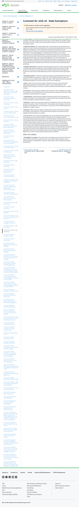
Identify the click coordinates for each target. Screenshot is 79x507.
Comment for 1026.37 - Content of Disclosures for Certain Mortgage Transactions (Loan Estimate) (11, 277)
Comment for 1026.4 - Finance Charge (11, 107)
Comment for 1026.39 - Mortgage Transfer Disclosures (11, 290)
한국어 (51, 1)
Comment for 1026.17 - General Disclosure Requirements (9, 170)
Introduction (7, 87)
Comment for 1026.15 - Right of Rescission (11, 161)
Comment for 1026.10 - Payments (9, 136)
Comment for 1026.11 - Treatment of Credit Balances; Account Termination (11, 141)
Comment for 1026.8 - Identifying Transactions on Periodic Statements (10, 126)
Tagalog (54, 1)
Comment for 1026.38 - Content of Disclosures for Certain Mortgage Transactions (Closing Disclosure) (11, 284)
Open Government (6, 492)
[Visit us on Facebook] (3, 476)
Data (3, 490)
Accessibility (30, 490)
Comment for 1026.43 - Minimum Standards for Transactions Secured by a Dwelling (10, 312)
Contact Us (14, 472)
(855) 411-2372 (74, 1)
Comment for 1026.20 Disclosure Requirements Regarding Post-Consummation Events (10, 187)
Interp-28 (31, 149)
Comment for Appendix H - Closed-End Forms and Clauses (10, 435)
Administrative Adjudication (34, 486)
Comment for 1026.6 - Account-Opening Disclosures (11, 116)
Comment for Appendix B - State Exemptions (10, 397)
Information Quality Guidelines (10, 494)
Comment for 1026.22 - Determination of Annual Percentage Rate (10, 198)
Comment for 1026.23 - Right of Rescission (11, 203)
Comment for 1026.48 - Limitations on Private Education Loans (9, 328)
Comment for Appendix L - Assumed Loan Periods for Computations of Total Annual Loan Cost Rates (11, 457)
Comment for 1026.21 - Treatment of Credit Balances (11, 193)
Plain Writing (30, 488)
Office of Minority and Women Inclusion (37, 483)
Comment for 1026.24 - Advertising (9, 207)
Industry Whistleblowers (43, 472)
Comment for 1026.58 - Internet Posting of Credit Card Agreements (11, 373)
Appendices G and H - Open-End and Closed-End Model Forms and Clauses (10, 430)
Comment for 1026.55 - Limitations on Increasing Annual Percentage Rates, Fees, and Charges (10, 354)
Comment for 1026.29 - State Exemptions (11, 230)
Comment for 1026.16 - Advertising (9, 165)
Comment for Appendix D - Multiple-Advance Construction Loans (10, 408)
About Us (5, 472)
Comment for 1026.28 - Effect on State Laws (11, 226)
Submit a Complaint (71, 5)
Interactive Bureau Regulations (10, 16)
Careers (22, 472)
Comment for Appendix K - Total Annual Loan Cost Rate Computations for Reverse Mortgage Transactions (10, 449)
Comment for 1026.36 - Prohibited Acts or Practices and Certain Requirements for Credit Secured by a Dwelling (11, 270)
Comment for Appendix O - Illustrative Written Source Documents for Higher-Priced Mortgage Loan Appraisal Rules (11, 464)
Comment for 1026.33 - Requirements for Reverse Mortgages (10, 250)
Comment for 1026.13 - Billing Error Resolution (11, 151)
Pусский (58, 1)
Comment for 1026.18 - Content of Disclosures (9, 175)
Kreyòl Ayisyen (67, 1)
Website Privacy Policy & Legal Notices (12, 488)
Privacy (4, 486)
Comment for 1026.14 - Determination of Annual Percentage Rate (10, 156)
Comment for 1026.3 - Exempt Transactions (11, 103)
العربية (62, 1)
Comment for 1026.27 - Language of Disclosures (9, 222)
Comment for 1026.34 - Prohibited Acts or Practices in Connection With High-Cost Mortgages (11, 257)
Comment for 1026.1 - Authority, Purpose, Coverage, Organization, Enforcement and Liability (11, 92)
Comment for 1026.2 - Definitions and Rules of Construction (9, 98)
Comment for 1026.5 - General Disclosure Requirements (11, 112)
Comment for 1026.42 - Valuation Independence (10, 306)
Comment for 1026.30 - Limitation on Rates (9, 235)
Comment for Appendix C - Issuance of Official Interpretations (10, 402)
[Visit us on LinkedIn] (10, 476)
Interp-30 (64, 149)
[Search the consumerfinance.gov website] (60, 5)
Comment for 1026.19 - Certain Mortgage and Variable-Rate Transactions (11, 181)
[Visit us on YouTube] (13, 476)
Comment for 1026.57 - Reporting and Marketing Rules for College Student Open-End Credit (11, 367)
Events (30, 472)
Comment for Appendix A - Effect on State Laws (10, 393)
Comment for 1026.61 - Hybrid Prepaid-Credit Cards (11, 388)
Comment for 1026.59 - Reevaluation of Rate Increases (11, 378)
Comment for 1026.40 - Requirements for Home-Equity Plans (10, 295)
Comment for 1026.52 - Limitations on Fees (9, 338)
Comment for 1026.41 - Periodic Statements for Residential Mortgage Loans (10, 301)
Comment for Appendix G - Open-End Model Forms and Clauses (10, 424)
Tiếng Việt (47, 1)
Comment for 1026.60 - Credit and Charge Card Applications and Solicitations (11, 383)
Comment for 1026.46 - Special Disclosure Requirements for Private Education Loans (11, 318)
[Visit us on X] (6, 476)
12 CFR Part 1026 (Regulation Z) (26, 16)
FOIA (3, 483)
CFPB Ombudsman (59, 472)
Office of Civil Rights (32, 492)
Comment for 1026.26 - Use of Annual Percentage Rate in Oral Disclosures (11, 217)
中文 (43, 1)
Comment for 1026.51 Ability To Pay (11, 333)
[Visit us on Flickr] (16, 476)
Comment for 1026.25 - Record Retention (11, 212)
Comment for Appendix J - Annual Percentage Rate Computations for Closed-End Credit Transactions (11, 442)
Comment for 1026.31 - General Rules (9, 239)
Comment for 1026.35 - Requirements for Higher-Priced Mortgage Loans (10, 263)
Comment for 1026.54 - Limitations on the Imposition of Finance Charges (11, 347)
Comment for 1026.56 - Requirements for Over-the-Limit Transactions (10, 360)
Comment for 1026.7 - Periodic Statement (11, 120)
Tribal (28, 496)
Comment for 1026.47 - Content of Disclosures (9, 323)
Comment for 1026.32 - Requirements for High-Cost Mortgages (10, 244)
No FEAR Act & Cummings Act (34, 494)
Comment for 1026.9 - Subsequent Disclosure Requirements (9, 131)
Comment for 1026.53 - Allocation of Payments (9, 342)
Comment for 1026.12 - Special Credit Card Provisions (11, 147)
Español (39, 1)
